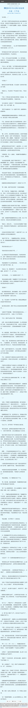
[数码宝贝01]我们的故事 (14, 8)
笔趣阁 (2, 1)
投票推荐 (9, 13)
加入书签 (14, 13)
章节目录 (14, 701)
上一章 (8, 701)
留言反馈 (18, 13)
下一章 (19, 701)
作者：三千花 (14, 11)
